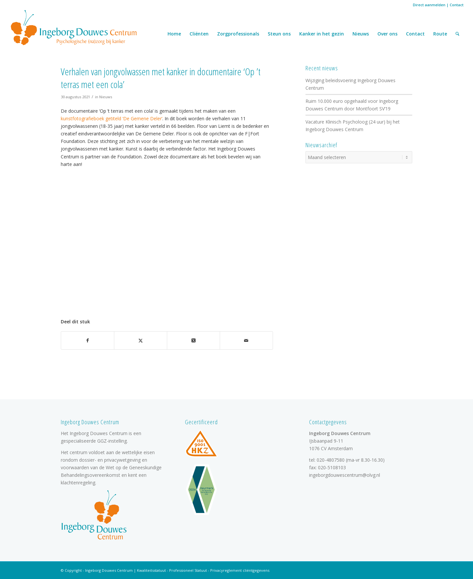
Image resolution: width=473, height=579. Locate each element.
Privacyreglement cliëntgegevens (239, 570)
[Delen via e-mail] (246, 340)
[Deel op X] (193, 340)
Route (440, 34)
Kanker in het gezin (321, 34)
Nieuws (360, 34)
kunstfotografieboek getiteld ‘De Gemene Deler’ (111, 118)
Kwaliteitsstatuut (151, 570)
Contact (456, 4)
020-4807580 (331, 460)
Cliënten (199, 34)
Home (174, 34)
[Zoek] (457, 34)
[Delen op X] (140, 340)
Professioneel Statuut (188, 570)
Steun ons (279, 34)
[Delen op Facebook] (87, 340)
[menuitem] (457, 34)
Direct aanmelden (429, 4)
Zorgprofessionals (238, 34)
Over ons (387, 34)
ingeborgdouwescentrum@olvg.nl (344, 475)
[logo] (74, 27)
